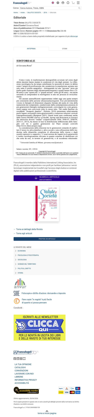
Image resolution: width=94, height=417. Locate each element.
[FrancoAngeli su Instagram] (21, 359)
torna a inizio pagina (47, 413)
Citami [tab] (64, 49)
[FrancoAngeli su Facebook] (15, 359)
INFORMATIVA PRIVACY (26, 380)
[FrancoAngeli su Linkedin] (18, 359)
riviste (22, 12)
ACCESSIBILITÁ (22, 383)
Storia (20, 273)
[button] (52, 3)
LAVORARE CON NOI (24, 373)
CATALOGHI (20, 367)
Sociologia (22, 260)
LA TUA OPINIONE (23, 364)
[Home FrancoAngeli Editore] (22, 3)
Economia (22, 251)
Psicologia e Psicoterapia (28, 255)
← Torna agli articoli (23, 233)
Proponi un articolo (47, 239)
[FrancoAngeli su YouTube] (24, 359)
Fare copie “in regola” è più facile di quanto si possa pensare (37, 301)
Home (16, 12)
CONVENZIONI (21, 370)
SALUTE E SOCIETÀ (34, 12)
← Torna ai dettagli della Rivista (28, 229)
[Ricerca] (79, 8)
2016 (45, 12)
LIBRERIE (19, 377)
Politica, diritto (24, 268)
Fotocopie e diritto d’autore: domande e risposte (44, 293)
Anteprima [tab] (31, 49)
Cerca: (16, 8)
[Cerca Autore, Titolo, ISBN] (48, 8)
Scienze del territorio (27, 264)
